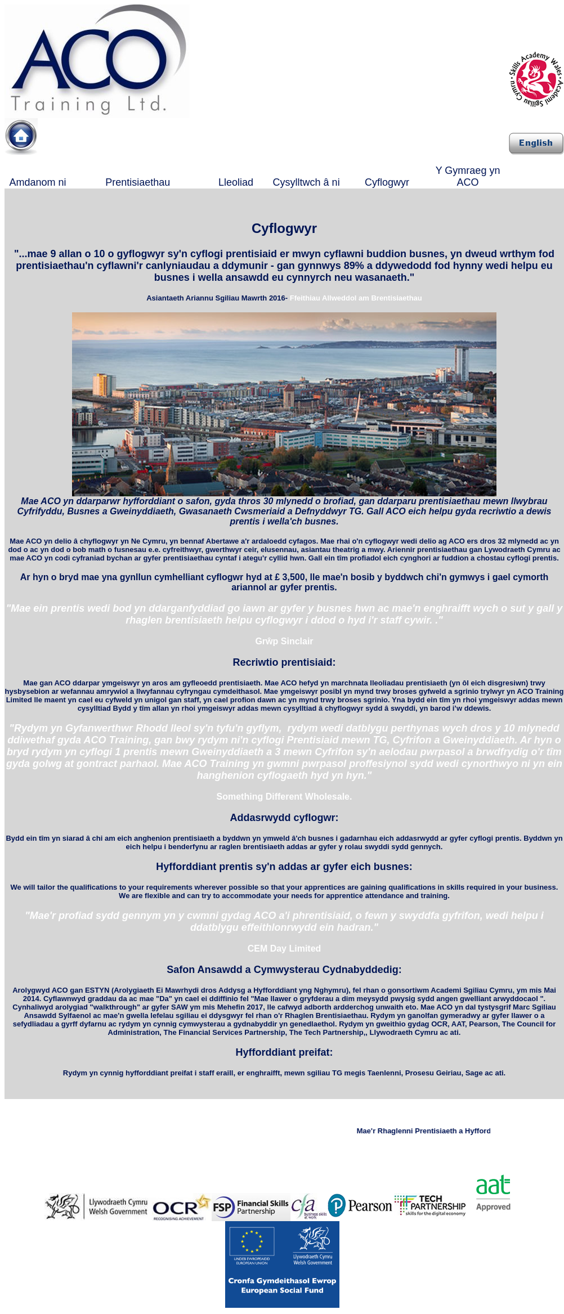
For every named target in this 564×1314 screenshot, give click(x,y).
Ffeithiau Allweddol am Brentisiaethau (356, 298)
